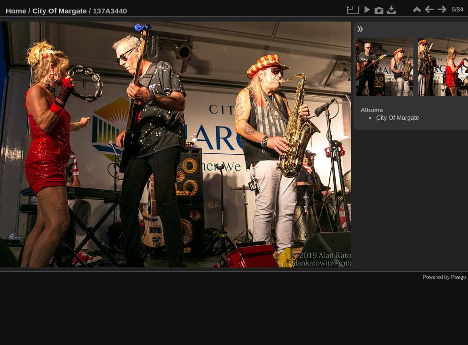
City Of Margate (60, 11)
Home (16, 11)
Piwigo (458, 277)
